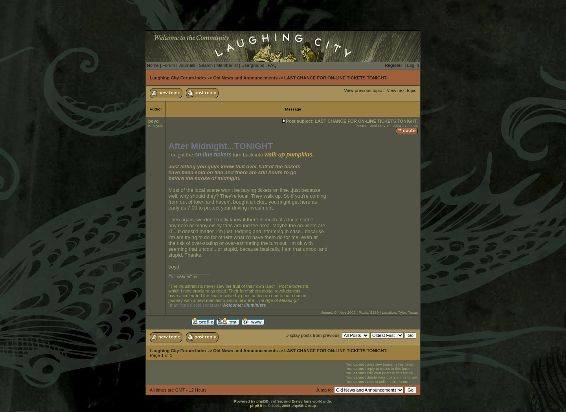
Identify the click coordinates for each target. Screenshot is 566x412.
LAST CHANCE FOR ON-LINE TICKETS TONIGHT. (335, 77)
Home (153, 65)
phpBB (256, 405)
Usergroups (252, 65)
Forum (168, 65)
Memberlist (227, 65)
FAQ (272, 65)
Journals (186, 65)
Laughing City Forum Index (178, 77)
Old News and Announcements (245, 77)
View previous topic (363, 90)
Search (206, 65)
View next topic (401, 90)
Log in (413, 65)
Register (393, 65)
